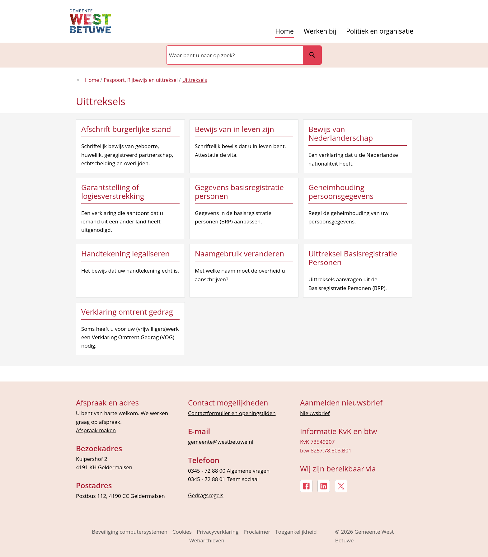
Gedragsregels (205, 495)
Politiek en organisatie (379, 31)
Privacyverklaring (218, 531)
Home (284, 31)
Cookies (182, 531)
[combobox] (234, 55)
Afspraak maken (96, 430)
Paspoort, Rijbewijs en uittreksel (141, 80)
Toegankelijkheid (296, 531)
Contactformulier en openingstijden (232, 413)
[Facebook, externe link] (306, 486)
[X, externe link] (341, 486)
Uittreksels (194, 80)
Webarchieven (206, 540)
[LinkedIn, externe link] (323, 486)
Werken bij (320, 31)
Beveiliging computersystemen (129, 531)
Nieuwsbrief (315, 413)
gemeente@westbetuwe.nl (220, 441)
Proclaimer (257, 531)
